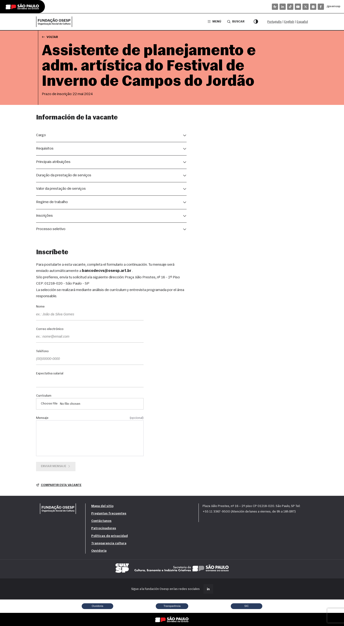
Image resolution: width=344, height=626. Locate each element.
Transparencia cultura (108, 543)
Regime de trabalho (52, 202)
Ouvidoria (99, 551)
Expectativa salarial (49, 373)
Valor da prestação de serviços (61, 189)
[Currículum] (90, 404)
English (289, 21)
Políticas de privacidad (109, 536)
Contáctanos (101, 521)
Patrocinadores (103, 528)
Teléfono (42, 351)
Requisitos (45, 149)
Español (302, 21)
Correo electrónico (50, 329)
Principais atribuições (53, 162)
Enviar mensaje (56, 466)
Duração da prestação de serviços (63, 175)
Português (274, 21)
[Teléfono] (90, 359)
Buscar (236, 21)
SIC (246, 605)
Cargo (41, 135)
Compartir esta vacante (58, 485)
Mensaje (90, 418)
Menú (214, 21)
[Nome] (90, 314)
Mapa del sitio (102, 506)
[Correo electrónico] (90, 337)
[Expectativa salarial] (90, 381)
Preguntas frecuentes (108, 513)
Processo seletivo (50, 229)
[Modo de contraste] (256, 21)
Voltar (50, 36)
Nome (40, 306)
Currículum (43, 396)
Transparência (171, 605)
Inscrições (44, 216)
